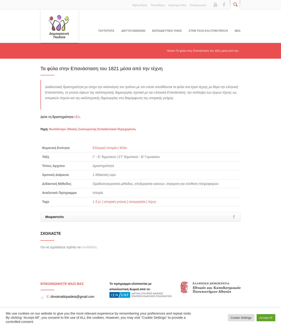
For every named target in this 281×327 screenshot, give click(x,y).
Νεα (238, 30)
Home (170, 50)
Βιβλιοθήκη (139, 5)
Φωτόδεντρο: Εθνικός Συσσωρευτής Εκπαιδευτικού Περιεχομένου (92, 129)
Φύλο (123, 148)
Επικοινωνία (198, 5)
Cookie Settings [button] (241, 317)
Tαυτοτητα (106, 30)
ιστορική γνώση (115, 202)
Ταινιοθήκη (158, 5)
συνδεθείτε (89, 247)
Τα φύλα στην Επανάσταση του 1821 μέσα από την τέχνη (101, 68)
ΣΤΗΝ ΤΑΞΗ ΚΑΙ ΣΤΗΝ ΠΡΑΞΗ (208, 30)
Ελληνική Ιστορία (105, 148)
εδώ (77, 117)
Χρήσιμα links (177, 5)
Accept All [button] (265, 317)
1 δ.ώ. (97, 202)
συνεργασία (137, 202)
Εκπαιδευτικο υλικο (167, 30)
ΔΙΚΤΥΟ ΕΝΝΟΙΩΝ (133, 30)
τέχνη (152, 202)
